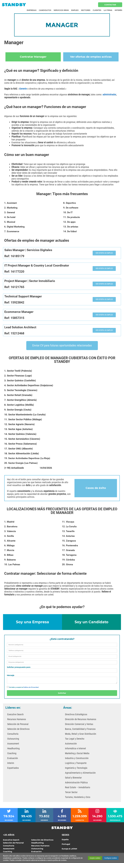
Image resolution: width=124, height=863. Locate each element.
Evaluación (12, 759)
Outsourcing (13, 739)
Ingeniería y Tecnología (76, 768)
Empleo (75, 10)
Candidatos (45, 10)
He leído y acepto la (24, 688)
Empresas (31, 10)
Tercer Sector (71, 793)
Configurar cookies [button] (110, 858)
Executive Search (15, 715)
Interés (118, 10)
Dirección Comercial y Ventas (79, 724)
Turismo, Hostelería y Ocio (77, 797)
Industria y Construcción (77, 759)
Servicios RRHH (61, 10)
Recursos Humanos (16, 720)
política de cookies (59, 860)
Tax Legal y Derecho (74, 739)
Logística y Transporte (75, 763)
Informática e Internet (75, 749)
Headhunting (13, 749)
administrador (109, 95)
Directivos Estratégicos (76, 715)
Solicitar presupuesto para (18, 668)
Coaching (11, 754)
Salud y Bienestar (73, 778)
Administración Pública (76, 783)
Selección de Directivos (18, 729)
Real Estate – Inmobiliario (77, 788)
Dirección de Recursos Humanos (80, 720)
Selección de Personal (17, 724)
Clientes (97, 10)
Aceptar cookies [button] (95, 858)
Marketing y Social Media (77, 754)
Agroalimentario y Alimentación (80, 773)
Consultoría (12, 734)
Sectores (85, 10)
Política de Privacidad (31, 688)
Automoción (71, 744)
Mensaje (10, 676)
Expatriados (13, 768)
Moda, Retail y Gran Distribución (80, 734)
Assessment (13, 744)
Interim (10, 763)
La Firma (108, 10)
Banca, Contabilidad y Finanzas (80, 729)
